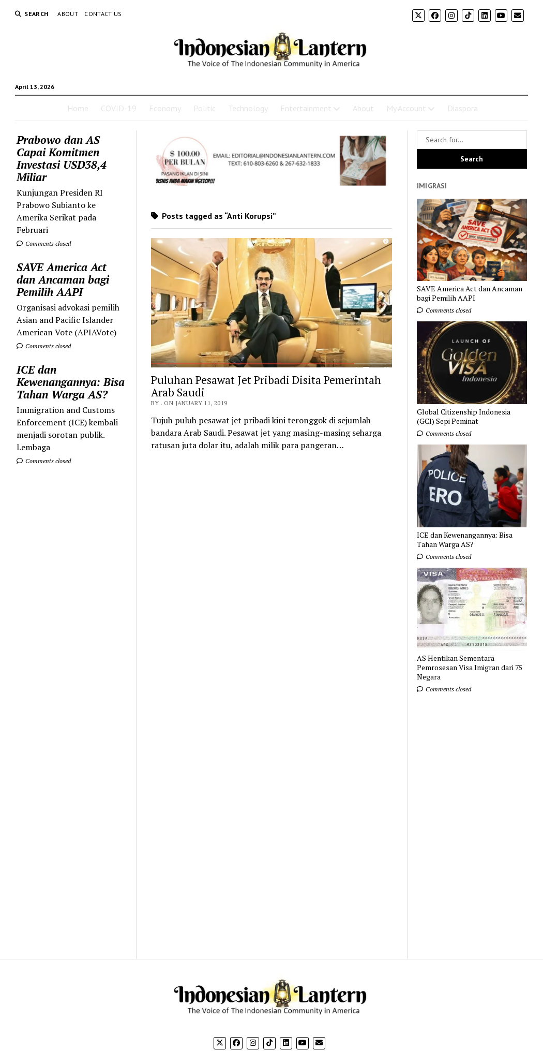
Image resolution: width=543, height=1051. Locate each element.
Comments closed (44, 243)
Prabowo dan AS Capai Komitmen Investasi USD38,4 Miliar (62, 158)
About (67, 14)
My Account (406, 108)
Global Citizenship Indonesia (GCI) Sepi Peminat (463, 416)
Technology (248, 108)
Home (77, 108)
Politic (204, 108)
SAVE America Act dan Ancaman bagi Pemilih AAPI (63, 279)
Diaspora (462, 108)
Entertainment (305, 108)
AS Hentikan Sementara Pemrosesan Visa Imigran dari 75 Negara (469, 668)
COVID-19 (119, 108)
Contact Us (103, 14)
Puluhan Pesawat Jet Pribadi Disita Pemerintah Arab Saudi (266, 386)
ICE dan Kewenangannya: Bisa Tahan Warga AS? (71, 382)
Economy (165, 108)
